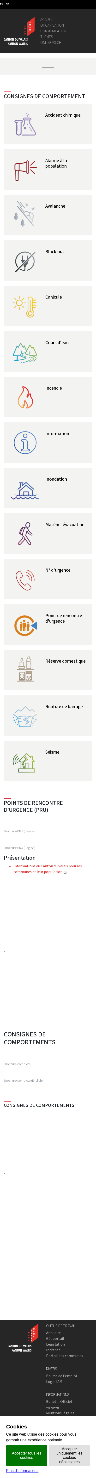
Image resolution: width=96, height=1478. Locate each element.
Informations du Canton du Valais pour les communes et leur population (52, 869)
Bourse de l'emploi (61, 1375)
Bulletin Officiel (59, 1401)
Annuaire (53, 1332)
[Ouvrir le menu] (48, 65)
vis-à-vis (53, 1407)
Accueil (46, 19)
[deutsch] (8, 3)
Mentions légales (60, 1412)
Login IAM (54, 1381)
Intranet (53, 1350)
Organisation (52, 25)
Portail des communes (64, 1355)
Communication (53, 31)
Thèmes (46, 36)
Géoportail (55, 1338)
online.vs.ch (50, 42)
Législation (55, 1344)
